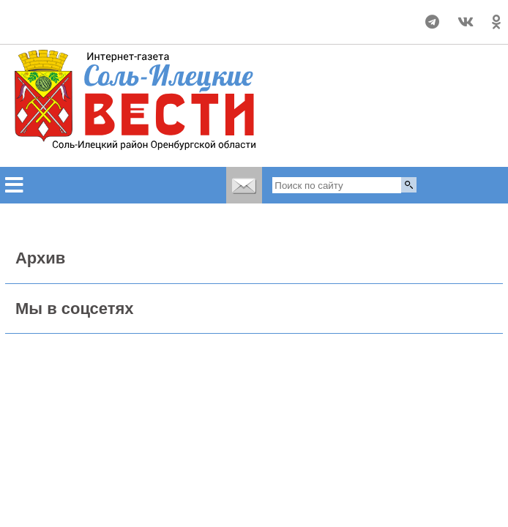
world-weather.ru (86, 28)
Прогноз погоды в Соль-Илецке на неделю (86, 15)
